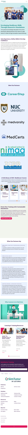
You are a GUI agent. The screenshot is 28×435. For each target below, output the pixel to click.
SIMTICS (2, 386)
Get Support (3, 411)
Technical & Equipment (5, 396)
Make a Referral (17, 411)
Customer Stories (17, 403)
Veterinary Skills (17, 393)
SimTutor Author (17, 386)
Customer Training (17, 396)
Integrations (3, 388)
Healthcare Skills (4, 393)
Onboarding (3, 394)
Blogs (17, 350)
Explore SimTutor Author (6, 218)
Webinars (2, 403)
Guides (3, 352)
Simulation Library (4, 401)
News (2, 404)
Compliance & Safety (18, 394)
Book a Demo (16, 409)
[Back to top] (14, 426)
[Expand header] (26, 1)
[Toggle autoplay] (26, 201)
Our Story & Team (4, 409)
